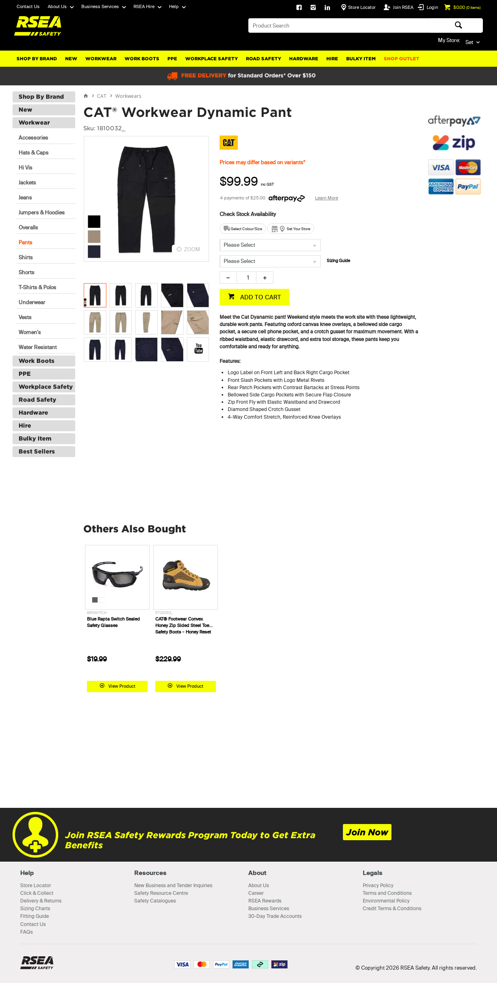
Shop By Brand (37, 58)
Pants (25, 242)
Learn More (326, 198)
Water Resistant (38, 347)
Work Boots (142, 58)
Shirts (26, 257)
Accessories (33, 137)
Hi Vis (25, 167)
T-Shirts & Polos (37, 287)
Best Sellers (37, 451)
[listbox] (270, 245)
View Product (121, 686)
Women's (30, 332)
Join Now (367, 832)
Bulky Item (361, 58)
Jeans (25, 197)
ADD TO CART (260, 297)
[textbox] (339, 25)
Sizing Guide (338, 260)
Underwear (32, 302)
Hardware (303, 58)
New (71, 58)
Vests (25, 317)
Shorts (26, 272)
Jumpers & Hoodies (42, 212)
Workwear (100, 58)
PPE (172, 58)
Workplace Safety (211, 58)
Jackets (27, 182)
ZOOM (192, 249)
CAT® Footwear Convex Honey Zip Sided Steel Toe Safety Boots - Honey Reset (183, 625)
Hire (332, 58)
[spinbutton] (246, 277)
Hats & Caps (34, 152)
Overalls (28, 227)
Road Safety (263, 58)
